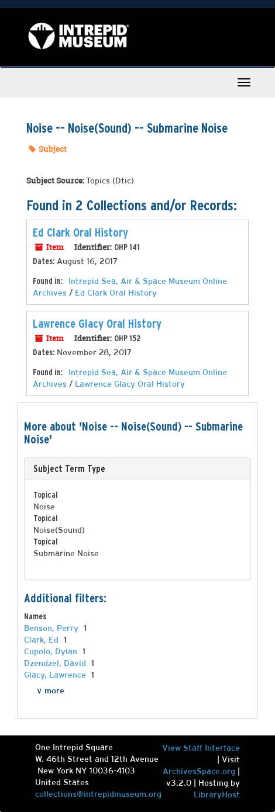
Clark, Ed (42, 639)
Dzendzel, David (56, 663)
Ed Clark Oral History (80, 232)
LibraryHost (217, 794)
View (172, 747)
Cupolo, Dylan (52, 651)
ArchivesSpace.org (199, 771)
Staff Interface (211, 747)
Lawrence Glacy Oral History (97, 323)
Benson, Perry (52, 628)
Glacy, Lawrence (56, 674)
